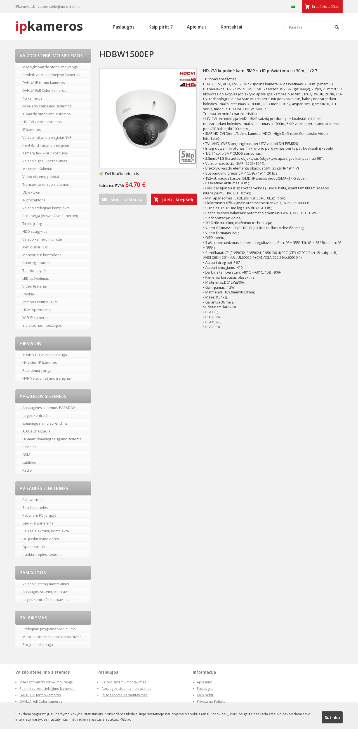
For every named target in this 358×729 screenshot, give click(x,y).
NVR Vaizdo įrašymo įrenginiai (47, 378)
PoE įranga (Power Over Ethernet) (50, 215)
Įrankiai (28, 294)
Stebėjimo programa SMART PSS (49, 628)
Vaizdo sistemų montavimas (45, 583)
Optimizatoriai (34, 546)
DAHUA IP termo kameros (43, 82)
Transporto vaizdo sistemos (45, 184)
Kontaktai (231, 27)
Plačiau (125, 719)
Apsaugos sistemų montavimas (48, 591)
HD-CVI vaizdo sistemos (42, 121)
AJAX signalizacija (36, 431)
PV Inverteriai (33, 499)
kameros (49, 25)
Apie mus (197, 27)
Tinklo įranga (33, 223)
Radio (27, 470)
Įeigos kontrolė (35, 415)
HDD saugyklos (35, 231)
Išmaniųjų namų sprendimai (45, 423)
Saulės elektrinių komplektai (46, 530)
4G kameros (32, 98)
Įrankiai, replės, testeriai (42, 554)
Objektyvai (31, 192)
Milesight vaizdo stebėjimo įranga (50, 66)
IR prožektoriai (34, 200)
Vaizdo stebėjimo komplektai (46, 207)
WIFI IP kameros (35, 317)
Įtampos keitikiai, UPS (40, 301)
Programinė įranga (37, 644)
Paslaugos (124, 27)
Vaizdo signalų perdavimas (44, 160)
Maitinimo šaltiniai (37, 168)
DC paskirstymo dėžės (40, 538)
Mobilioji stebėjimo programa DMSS (52, 636)
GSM (26, 454)
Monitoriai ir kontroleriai (42, 254)
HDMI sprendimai (36, 309)
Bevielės (29, 446)
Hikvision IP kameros (39, 362)
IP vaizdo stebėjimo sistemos (46, 113)
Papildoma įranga (36, 370)
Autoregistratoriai (36, 262)
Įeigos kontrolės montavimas (46, 599)
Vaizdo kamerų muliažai (42, 239)
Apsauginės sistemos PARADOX (48, 407)
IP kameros (31, 129)
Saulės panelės (35, 507)
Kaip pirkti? (161, 27)
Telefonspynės (35, 270)
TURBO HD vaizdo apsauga (44, 354)
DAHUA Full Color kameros (44, 90)
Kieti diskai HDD (35, 247)
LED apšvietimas (35, 278)
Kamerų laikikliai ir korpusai (45, 153)
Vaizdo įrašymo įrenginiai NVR (47, 137)
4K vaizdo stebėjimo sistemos (47, 106)
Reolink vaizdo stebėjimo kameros (51, 74)
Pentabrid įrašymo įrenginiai (45, 145)
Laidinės (29, 462)
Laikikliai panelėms (37, 523)
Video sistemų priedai (40, 176)
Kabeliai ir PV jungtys (39, 515)
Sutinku (332, 717)
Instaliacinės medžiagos (42, 325)
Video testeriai (34, 286)
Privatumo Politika (211, 701)
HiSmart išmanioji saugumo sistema (51, 438)
